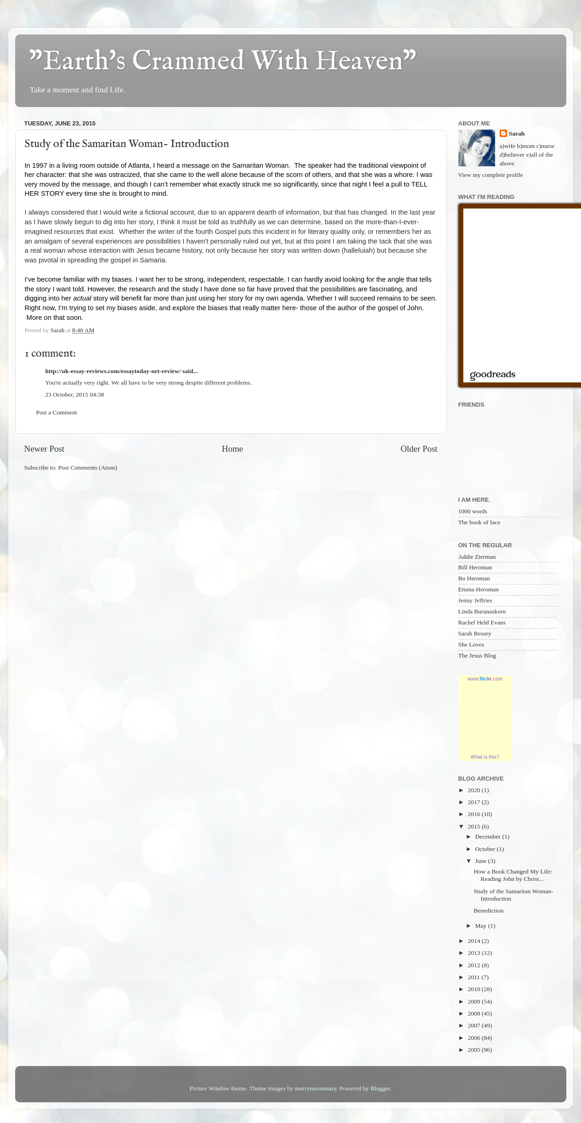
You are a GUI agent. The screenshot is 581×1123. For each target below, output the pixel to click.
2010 (474, 989)
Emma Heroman (478, 589)
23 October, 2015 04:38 (74, 394)
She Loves (471, 644)
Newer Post (44, 449)
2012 (474, 965)
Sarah (517, 133)
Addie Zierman (477, 556)
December (488, 836)
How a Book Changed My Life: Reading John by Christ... (513, 875)
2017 (474, 802)
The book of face (479, 522)
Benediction (488, 910)
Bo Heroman (474, 578)
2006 (474, 1037)
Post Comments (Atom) (87, 467)
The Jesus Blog (477, 655)
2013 (474, 952)
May (481, 925)
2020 (474, 790)
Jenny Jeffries (475, 600)
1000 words (472, 511)
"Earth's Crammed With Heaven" (223, 62)
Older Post (418, 449)
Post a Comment (56, 412)
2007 (474, 1025)
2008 (474, 1013)
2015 (474, 826)
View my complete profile (490, 174)
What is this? (485, 757)
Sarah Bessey (474, 633)
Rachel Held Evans (482, 622)
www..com (485, 678)
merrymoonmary (315, 1088)
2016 (474, 814)
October (486, 848)
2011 (474, 977)
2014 (474, 940)
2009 (474, 1001)
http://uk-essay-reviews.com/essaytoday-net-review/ (113, 371)
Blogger (380, 1088)
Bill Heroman (475, 567)
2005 (474, 1049)
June (481, 860)
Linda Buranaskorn (482, 611)
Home (232, 449)
